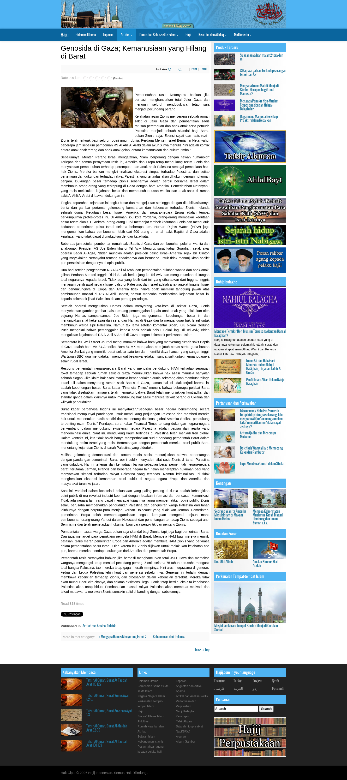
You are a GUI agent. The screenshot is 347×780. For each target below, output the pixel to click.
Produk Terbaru (227, 47)
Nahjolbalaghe (226, 282)
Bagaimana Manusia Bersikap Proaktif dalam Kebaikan (259, 118)
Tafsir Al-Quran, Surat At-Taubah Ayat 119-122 (106, 682)
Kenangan (223, 483)
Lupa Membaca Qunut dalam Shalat (262, 463)
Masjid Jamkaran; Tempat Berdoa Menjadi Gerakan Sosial (246, 627)
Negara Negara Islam (151, 696)
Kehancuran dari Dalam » (169, 636)
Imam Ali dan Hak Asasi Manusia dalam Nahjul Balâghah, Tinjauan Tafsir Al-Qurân (264, 366)
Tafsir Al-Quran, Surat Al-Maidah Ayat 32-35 (106, 727)
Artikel (126, 34)
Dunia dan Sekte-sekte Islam (158, 34)
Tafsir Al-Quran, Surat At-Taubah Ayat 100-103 (106, 743)
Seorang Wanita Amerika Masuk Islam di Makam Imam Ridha (230, 515)
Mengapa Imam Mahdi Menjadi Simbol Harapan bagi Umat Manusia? (259, 89)
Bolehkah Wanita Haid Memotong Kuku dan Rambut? (261, 450)
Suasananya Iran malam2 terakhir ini (261, 57)
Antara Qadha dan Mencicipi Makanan (258, 434)
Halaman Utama (86, 34)
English (257, 681)
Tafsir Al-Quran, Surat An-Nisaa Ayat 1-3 (109, 712)
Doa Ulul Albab (223, 561)
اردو (255, 688)
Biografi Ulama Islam (151, 716)
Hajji (188, 34)
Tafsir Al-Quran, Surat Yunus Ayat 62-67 (107, 697)
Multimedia (243, 34)
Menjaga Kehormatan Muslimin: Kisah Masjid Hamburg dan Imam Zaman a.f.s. (268, 517)
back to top (202, 649)
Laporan (108, 34)
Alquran (181, 736)
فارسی (219, 688)
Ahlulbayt (143, 721)
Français (219, 681)
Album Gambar (185, 741)
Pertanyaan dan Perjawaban (236, 403)
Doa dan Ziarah (227, 533)
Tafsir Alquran (184, 721)
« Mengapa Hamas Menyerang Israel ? (123, 636)
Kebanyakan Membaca (79, 672)
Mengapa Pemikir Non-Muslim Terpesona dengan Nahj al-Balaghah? (259, 105)
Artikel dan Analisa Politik (99, 626)
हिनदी (275, 681)
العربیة (238, 688)
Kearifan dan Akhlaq (212, 34)
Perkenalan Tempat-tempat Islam (240, 576)
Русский (278, 688)
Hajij (64, 34)
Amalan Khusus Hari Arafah (265, 563)
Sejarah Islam (146, 736)
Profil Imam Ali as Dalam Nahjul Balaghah (265, 381)
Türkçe (237, 681)
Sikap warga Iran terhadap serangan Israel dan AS (263, 72)
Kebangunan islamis (150, 741)
